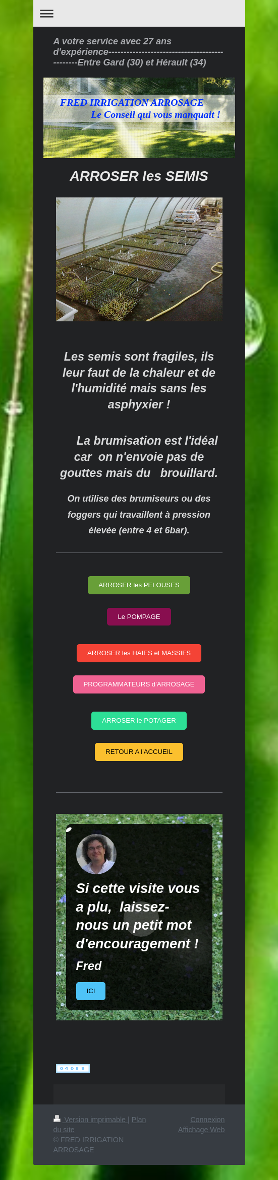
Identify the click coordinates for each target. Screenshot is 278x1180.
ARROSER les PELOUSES (139, 585)
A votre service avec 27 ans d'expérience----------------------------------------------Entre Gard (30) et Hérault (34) (138, 51)
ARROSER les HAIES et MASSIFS (139, 653)
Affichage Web (201, 1130)
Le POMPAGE (139, 616)
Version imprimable (90, 1120)
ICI (91, 991)
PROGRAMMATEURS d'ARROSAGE (139, 684)
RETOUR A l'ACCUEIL (139, 751)
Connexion (207, 1120)
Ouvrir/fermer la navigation (139, 13)
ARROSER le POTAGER (139, 720)
